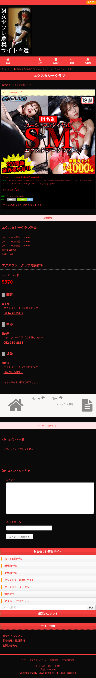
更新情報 (54, 659)
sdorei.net (50, 672)
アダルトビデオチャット (18, 601)
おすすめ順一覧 (13, 558)
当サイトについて (12, 635)
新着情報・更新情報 (14, 640)
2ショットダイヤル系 (15, 196)
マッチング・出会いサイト (19, 580)
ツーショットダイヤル (16, 587)
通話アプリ (10, 594)
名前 (50, 522)
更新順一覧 (10, 573)
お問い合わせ (10, 645)
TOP (24, 659)
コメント (10, 479)
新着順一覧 (10, 566)
